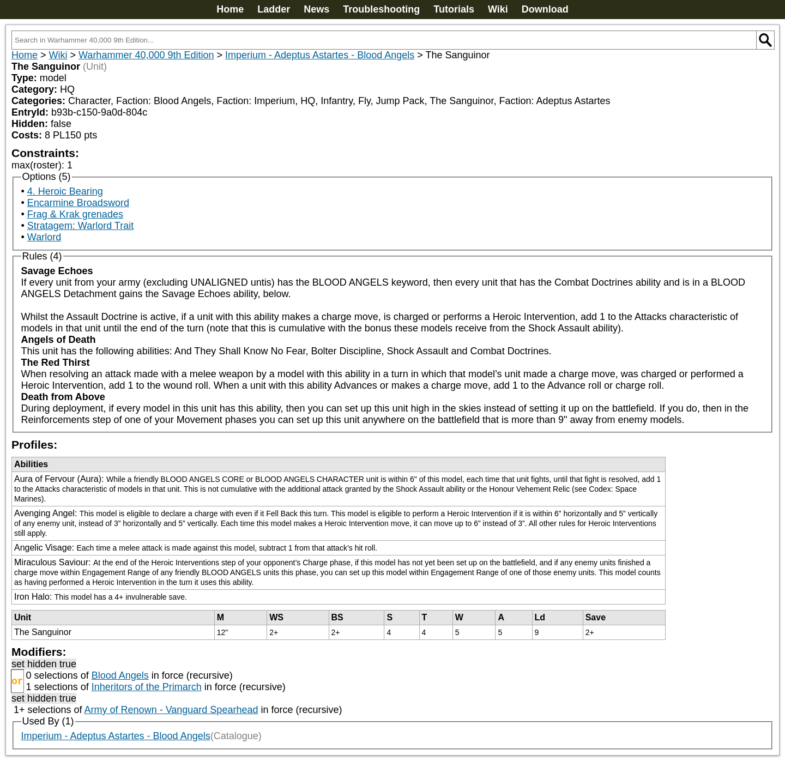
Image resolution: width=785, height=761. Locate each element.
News (316, 9)
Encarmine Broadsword (78, 202)
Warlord (44, 237)
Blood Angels (120, 675)
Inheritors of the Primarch (147, 686)
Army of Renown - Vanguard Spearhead (171, 709)
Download (545, 9)
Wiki (498, 9)
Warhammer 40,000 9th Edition (146, 55)
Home (230, 9)
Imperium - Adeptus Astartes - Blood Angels (319, 55)
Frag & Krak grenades (75, 214)
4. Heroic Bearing (65, 191)
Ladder (273, 9)
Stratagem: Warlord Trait (80, 225)
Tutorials (453, 9)
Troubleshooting (381, 9)
